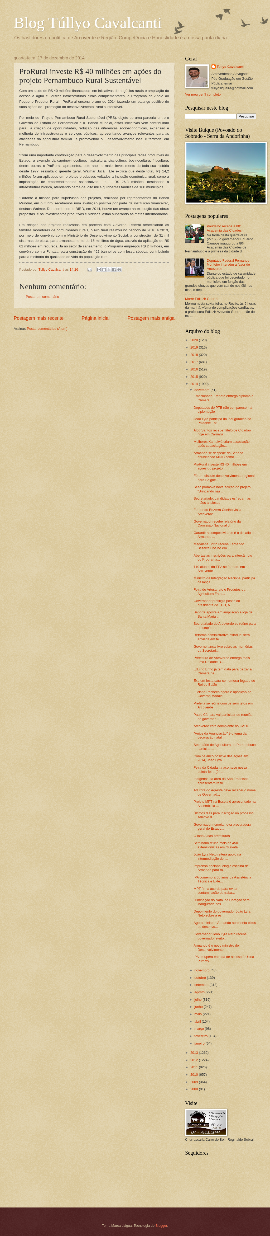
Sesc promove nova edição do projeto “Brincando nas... (222, 489)
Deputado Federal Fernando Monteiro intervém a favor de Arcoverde (228, 265)
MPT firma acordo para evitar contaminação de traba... (215, 891)
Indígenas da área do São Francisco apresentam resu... (221, 781)
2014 (194, 384)
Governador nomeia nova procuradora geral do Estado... (222, 826)
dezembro (202, 390)
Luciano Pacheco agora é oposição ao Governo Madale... (222, 694)
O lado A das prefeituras (212, 836)
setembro (201, 985)
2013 (194, 1053)
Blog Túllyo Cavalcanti (88, 22)
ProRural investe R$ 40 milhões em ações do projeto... (220, 466)
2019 (194, 347)
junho (199, 1007)
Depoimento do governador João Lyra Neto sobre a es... (222, 913)
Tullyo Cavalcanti (230, 67)
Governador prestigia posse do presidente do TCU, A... (217, 603)
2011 (194, 1067)
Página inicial (95, 318)
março (199, 1029)
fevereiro (201, 1036)
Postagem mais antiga (151, 318)
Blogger (161, 1226)
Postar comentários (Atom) (47, 329)
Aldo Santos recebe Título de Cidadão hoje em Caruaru (222, 432)
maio (198, 1014)
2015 (194, 377)
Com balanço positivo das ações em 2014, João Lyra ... (221, 758)
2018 (194, 355)
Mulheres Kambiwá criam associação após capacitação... (222, 444)
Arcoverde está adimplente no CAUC (221, 726)
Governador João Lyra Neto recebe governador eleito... (220, 936)
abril (198, 1021)
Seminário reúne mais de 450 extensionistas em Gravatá (216, 845)
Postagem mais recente (39, 318)
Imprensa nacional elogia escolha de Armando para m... (221, 868)
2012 (194, 1060)
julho (198, 1000)
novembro (202, 970)
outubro (200, 978)
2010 (194, 1075)
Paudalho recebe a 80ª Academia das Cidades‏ (224, 228)
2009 (194, 1082)
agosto (199, 992)
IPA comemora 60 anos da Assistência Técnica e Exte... (222, 879)
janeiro (199, 1043)
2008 (194, 1089)
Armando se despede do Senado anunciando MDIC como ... (218, 455)
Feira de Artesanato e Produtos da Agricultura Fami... (219, 591)
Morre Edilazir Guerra (201, 299)
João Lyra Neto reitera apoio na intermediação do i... (217, 856)
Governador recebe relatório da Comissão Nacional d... (217, 523)
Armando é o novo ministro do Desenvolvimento (216, 947)
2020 (194, 340)
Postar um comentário (42, 297)
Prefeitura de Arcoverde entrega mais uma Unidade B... (222, 660)
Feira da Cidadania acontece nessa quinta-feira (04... (220, 769)
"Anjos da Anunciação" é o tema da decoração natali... (220, 735)
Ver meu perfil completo (203, 94)
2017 (194, 362)
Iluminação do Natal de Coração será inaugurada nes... (222, 902)
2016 (194, 369)
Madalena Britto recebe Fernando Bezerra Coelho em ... (219, 546)
